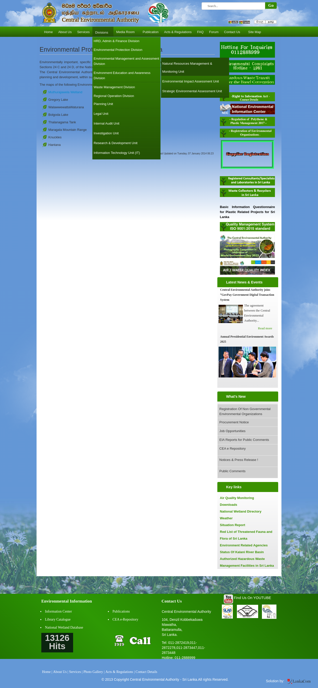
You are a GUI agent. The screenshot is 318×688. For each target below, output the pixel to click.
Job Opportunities (232, 431)
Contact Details (146, 672)
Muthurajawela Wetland (65, 92)
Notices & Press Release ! (238, 460)
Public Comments (232, 471)
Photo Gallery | (93, 672)
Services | (76, 672)
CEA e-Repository (125, 619)
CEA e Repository (232, 448)
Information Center (58, 611)
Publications (121, 611)
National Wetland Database (64, 627)
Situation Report (232, 525)
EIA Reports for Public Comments (244, 440)
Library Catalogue (58, 619)
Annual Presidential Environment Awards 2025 (247, 339)
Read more (265, 328)
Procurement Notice (234, 422)
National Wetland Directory (240, 511)
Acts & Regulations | (120, 672)
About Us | (60, 672)
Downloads (228, 505)
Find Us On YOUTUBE (252, 598)
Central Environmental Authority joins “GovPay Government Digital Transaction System (247, 295)
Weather (226, 518)
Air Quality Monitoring (237, 498)
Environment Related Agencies (244, 545)
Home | (47, 672)
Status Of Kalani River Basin (242, 552)
